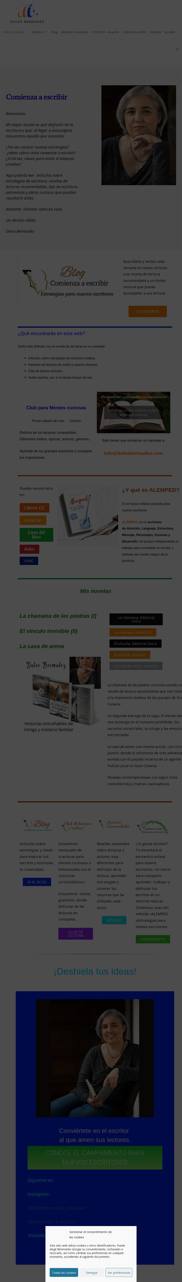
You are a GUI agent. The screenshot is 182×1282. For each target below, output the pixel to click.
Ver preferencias (119, 1273)
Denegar (92, 1273)
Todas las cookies (64, 1273)
